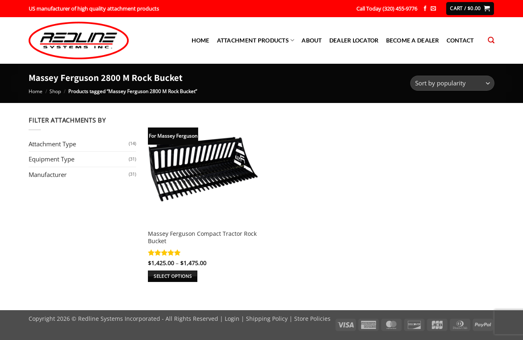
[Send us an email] (433, 9)
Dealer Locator (354, 40)
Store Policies (312, 318)
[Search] (491, 40)
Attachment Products (256, 40)
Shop (55, 91)
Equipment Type (51, 159)
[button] (470, 8)
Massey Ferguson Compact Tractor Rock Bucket (202, 237)
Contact (460, 40)
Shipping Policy (267, 318)
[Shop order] (452, 83)
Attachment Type (52, 144)
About (312, 40)
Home (201, 40)
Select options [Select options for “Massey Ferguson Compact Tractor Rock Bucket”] (173, 276)
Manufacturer (48, 174)
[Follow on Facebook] (425, 9)
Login (232, 318)
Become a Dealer (412, 40)
